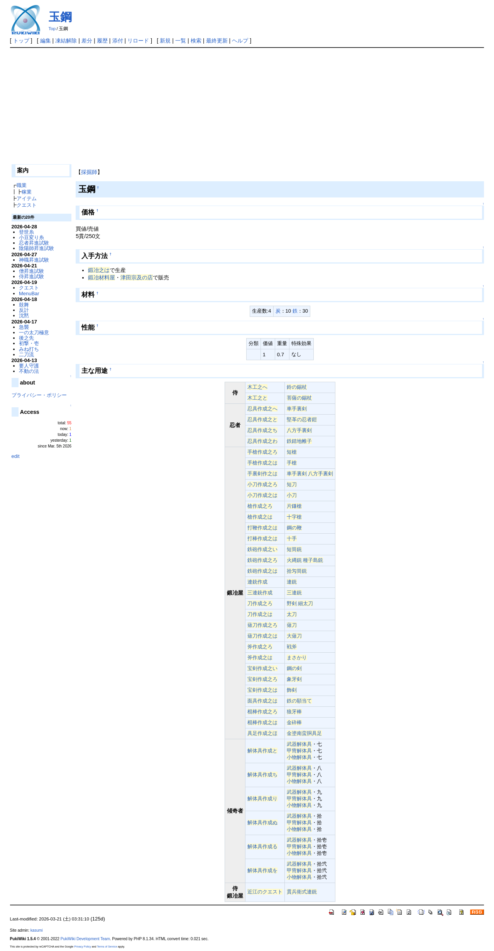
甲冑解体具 (299, 751)
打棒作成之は (262, 538)
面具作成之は (262, 701)
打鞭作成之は (262, 528)
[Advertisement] (247, 106)
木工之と (257, 398)
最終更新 (217, 40)
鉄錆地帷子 (299, 441)
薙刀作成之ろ (262, 625)
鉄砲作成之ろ (262, 560)
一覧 (180, 40)
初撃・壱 (29, 343)
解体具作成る (262, 846)
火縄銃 (294, 560)
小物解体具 (299, 757)
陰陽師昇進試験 (36, 248)
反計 (24, 310)
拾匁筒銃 (297, 571)
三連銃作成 (259, 592)
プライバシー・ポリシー (39, 395)
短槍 (292, 452)
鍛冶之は (99, 270)
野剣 (292, 603)
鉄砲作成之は (262, 571)
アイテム (27, 198)
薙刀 (292, 625)
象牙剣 (294, 679)
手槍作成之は (262, 463)
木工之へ (257, 387)
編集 (45, 40)
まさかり (297, 657)
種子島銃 (313, 560)
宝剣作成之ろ (262, 679)
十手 (292, 538)
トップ (21, 40)
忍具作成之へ (262, 409)
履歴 (102, 40)
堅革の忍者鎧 (302, 419)
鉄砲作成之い (262, 549)
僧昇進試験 (31, 271)
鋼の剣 (294, 668)
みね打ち (29, 349)
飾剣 (292, 690)
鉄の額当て (299, 701)
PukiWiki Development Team (85, 939)
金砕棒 (294, 722)
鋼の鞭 (294, 528)
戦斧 (292, 647)
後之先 (26, 338)
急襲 (24, 327)
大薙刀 (294, 636)
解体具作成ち (262, 774)
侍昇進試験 (31, 276)
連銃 (292, 582)
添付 (117, 40)
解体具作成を (262, 870)
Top (52, 28)
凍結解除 (66, 40)
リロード (138, 40)
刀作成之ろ (259, 603)
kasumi (36, 930)
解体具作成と (262, 751)
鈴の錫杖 (297, 387)
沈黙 (24, 315)
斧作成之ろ (259, 647)
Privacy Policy (82, 946)
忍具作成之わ (262, 441)
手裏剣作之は (262, 473)
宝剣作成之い (262, 668)
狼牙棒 (294, 712)
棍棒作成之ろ (262, 712)
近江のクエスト (265, 892)
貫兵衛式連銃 (302, 892)
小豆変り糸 (31, 237)
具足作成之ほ (262, 733)
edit (16, 456)
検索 (196, 40)
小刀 (292, 495)
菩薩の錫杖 (299, 398)
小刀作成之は (262, 495)
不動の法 (29, 371)
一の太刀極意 (34, 332)
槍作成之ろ (259, 506)
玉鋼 (60, 16)
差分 (86, 40)
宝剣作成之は (262, 690)
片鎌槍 (294, 506)
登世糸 (26, 232)
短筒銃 (294, 549)
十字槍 (294, 517)
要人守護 (29, 366)
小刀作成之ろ (262, 484)
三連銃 (294, 592)
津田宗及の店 (136, 277)
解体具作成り (262, 798)
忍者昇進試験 (34, 243)
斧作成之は (259, 657)
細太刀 (305, 603)
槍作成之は (259, 517)
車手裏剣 (297, 409)
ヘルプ (240, 40)
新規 (165, 40)
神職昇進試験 (34, 260)
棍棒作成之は (262, 722)
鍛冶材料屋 (101, 277)
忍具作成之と (262, 419)
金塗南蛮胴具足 (304, 733)
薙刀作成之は (262, 636)
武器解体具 (299, 744)
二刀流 (26, 354)
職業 (22, 185)
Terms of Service (107, 946)
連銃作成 (257, 582)
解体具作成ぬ (262, 822)
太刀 (292, 614)
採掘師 (89, 172)
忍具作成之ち (262, 430)
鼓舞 (24, 305)
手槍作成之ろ (262, 452)
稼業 (27, 192)
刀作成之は (259, 614)
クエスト (27, 205)
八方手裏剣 (299, 430)
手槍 (292, 463)
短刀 (292, 484)
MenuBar (29, 293)
